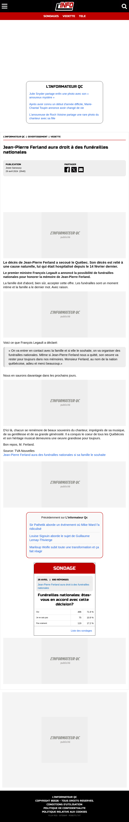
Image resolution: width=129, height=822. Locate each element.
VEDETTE (69, 16)
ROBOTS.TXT (75, 815)
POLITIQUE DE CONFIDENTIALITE (64, 808)
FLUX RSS (53, 815)
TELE (82, 16)
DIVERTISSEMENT (38, 136)
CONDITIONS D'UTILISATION (64, 804)
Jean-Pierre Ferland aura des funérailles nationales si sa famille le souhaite (54, 454)
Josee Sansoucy (14, 168)
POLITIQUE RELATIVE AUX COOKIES (64, 811)
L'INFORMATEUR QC (14, 136)
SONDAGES (51, 16)
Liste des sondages (81, 630)
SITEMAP (63, 815)
